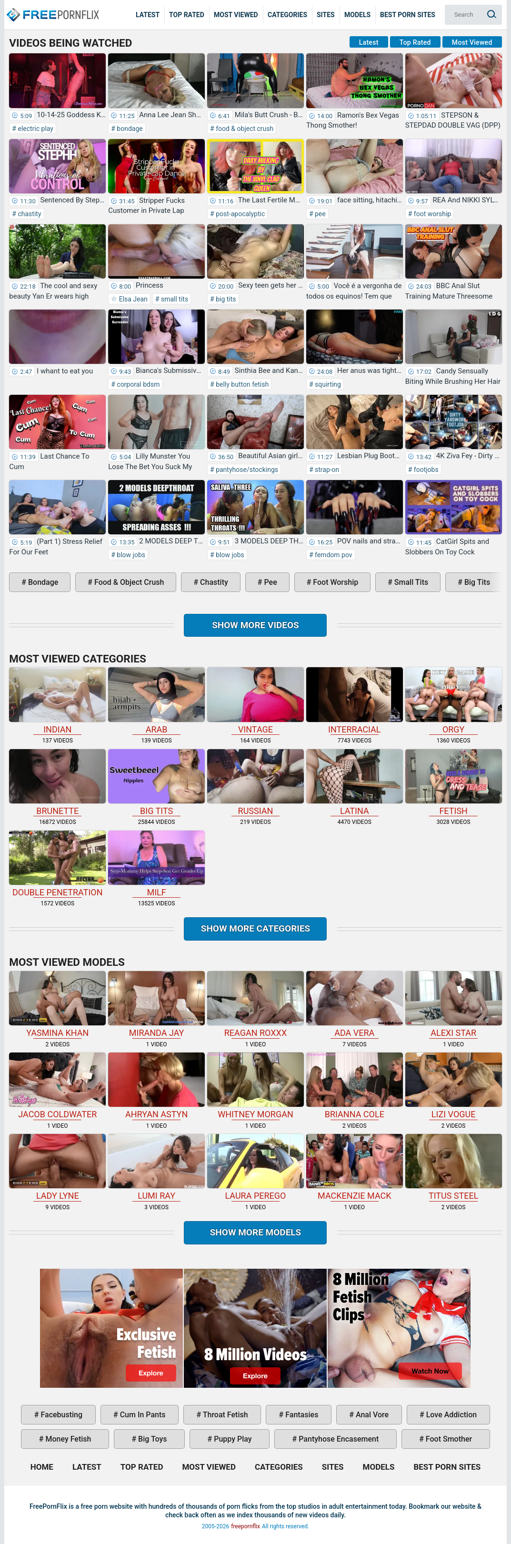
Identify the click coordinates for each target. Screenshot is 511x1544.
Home (52, 7)
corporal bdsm (137, 384)
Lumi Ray (156, 1167)
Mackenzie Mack (354, 1167)
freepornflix (245, 1526)
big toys (151, 1439)
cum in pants (142, 1414)
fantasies (300, 1414)
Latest (148, 14)
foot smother (448, 1439)
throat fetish (224, 1414)
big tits (225, 299)
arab (156, 700)
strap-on (326, 469)
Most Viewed (236, 14)
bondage (129, 128)
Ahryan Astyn (156, 1086)
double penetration (57, 864)
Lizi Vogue (453, 1086)
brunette (57, 782)
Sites (326, 14)
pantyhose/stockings (246, 469)
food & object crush (244, 128)
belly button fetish (241, 384)
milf (156, 864)
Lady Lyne (57, 1167)
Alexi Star (453, 1004)
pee (319, 214)
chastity (28, 214)
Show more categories (256, 928)
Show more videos (255, 625)
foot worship (431, 214)
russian (255, 782)
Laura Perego (255, 1167)
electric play (34, 128)
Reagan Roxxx (255, 1004)
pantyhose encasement (338, 1439)
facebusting (60, 1414)
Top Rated (186, 14)
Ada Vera (354, 1004)
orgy (453, 700)
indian (57, 700)
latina (354, 782)
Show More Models (255, 1232)
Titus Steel (453, 1167)
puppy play (231, 1439)
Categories (287, 14)
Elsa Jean (132, 299)
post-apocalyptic (239, 214)
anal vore (371, 1414)
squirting (327, 384)
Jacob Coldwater (57, 1086)
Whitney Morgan (255, 1086)
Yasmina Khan (57, 1004)
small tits (173, 299)
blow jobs (130, 555)
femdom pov (332, 555)
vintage (255, 700)
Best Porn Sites (407, 14)
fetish (453, 782)
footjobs (425, 469)
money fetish (67, 1439)
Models (357, 14)
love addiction (450, 1414)
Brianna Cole (354, 1086)
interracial (354, 700)
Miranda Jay (156, 1004)
